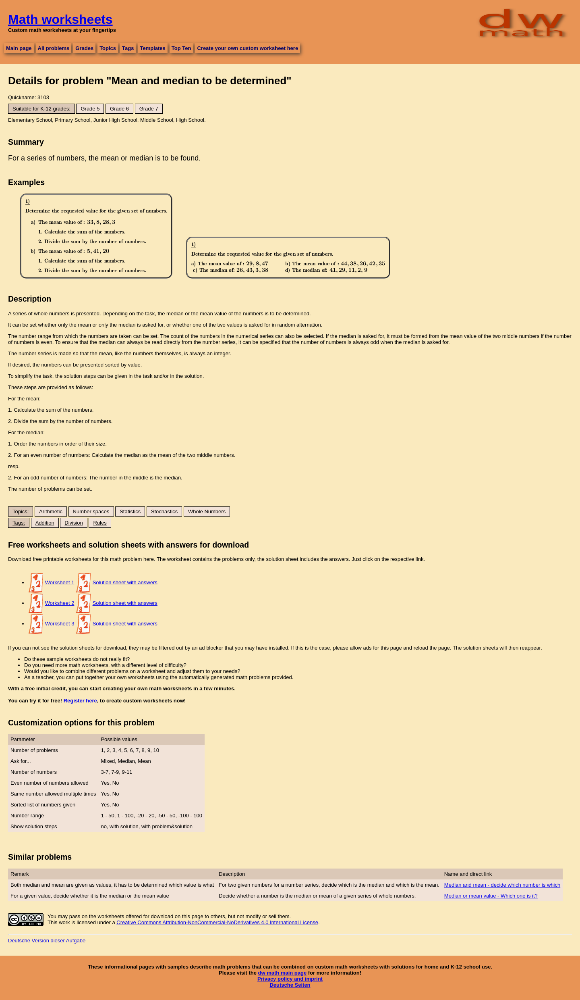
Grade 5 (90, 109)
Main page (19, 48)
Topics (107, 48)
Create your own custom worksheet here (247, 48)
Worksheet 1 (60, 582)
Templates (152, 48)
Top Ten (181, 48)
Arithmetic (50, 511)
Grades (84, 48)
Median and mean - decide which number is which (502, 885)
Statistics (130, 511)
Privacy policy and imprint (290, 979)
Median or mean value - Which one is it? (491, 896)
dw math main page (282, 973)
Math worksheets (60, 19)
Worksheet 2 (60, 603)
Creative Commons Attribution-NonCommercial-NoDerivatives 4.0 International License (217, 922)
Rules (99, 523)
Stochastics (164, 511)
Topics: (20, 511)
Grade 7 (148, 109)
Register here (80, 701)
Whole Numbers (207, 511)
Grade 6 (119, 109)
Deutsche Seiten (289, 985)
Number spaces (91, 511)
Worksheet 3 (60, 624)
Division (73, 523)
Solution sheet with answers (125, 582)
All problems (54, 48)
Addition (44, 523)
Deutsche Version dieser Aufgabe (46, 940)
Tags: (18, 523)
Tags (128, 48)
